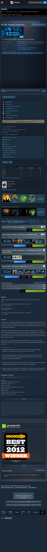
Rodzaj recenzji (3, 515)
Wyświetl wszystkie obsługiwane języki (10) (11, 178)
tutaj (34, 475)
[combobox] (36, 2)
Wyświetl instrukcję (8, 149)
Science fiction (26, 53)
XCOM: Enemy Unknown (19, 237)
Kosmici (35, 53)
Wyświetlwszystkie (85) (40, 199)
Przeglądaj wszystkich (40, 471)
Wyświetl (35, 515)
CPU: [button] (33, 523)
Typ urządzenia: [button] (4, 525)
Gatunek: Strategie (12, 23)
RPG (40, 53)
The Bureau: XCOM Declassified (20, 254)
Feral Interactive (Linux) (30, 48)
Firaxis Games (21, 48)
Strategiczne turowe (6, 53)
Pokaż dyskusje (6, 156)
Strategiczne (19, 53)
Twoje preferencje (33, 488)
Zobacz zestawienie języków (7, 488)
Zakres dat (23, 515)
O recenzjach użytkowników (21, 488)
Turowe (31, 53)
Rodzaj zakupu (10, 515)
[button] (23, 122)
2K (18, 50)
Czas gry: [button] (3, 523)
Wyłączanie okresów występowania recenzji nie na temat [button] (29, 521)
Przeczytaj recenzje (15, 428)
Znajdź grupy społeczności (9, 158)
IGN (2, 302)
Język (16, 515)
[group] (23, 523)
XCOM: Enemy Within (31, 237)
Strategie (9, 129)
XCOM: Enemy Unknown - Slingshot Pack (27, 238)
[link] (26, 277)
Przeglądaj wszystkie (40, 283)
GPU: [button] (39, 523)
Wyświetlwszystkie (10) (40, 213)
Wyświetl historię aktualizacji (9, 151)
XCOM (6, 133)
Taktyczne (13, 53)
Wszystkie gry (4, 23)
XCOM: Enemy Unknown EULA (9, 123)
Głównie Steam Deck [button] (13, 523)
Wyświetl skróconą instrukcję (10, 147)
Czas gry (29, 515)
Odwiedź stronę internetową (10, 138)
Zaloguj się (3, 91)
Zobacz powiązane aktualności (9, 153)
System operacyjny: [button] (25, 523)
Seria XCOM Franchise (23, 23)
